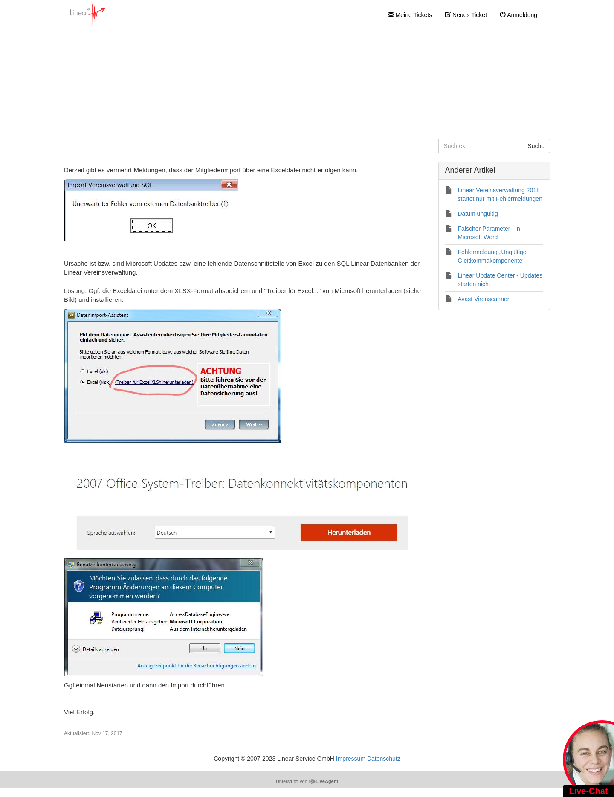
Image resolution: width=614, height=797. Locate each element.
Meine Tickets (410, 15)
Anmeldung (518, 15)
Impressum (350, 758)
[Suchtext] (480, 146)
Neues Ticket (466, 15)
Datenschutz (383, 758)
